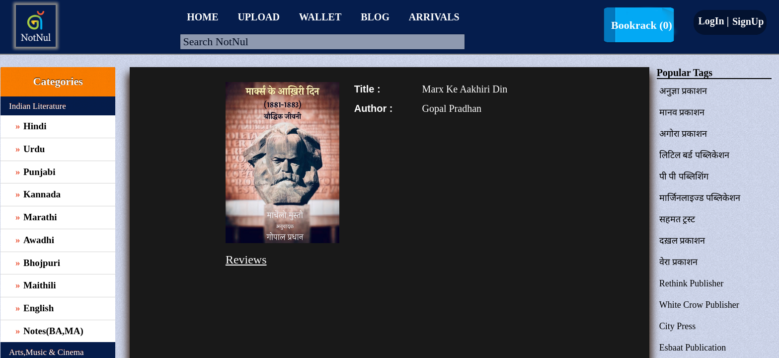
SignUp (747, 21)
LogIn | (713, 20)
